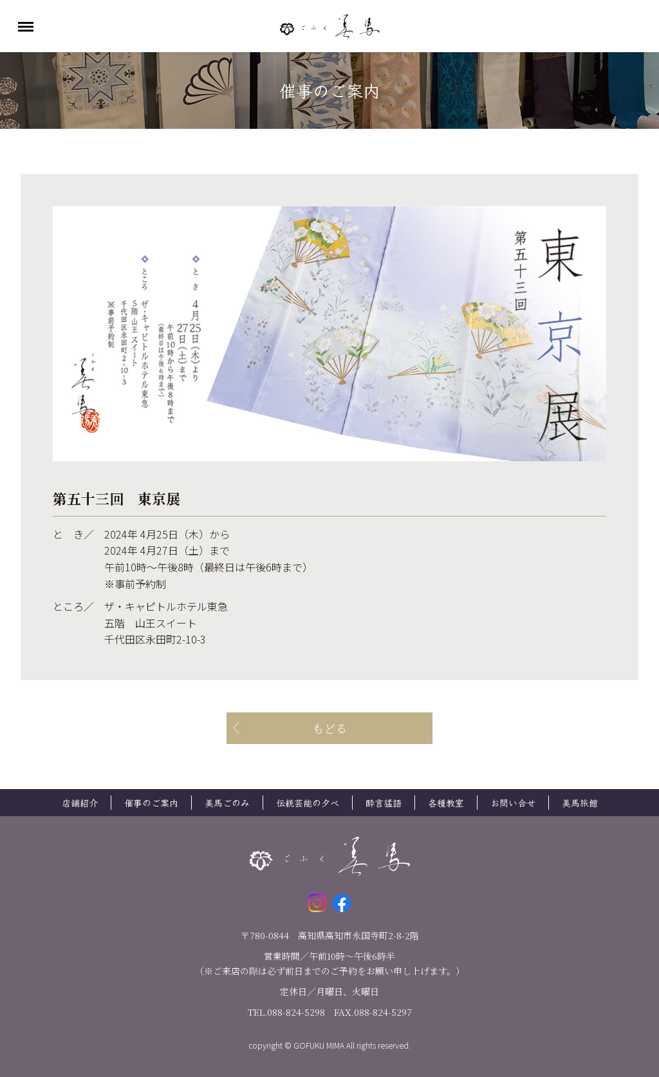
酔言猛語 (384, 802)
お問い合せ (512, 802)
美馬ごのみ (227, 802)
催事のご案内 (151, 802)
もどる (329, 728)
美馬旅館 (580, 802)
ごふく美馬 (329, 26)
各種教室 (446, 802)
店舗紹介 (80, 802)
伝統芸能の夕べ (307, 802)
